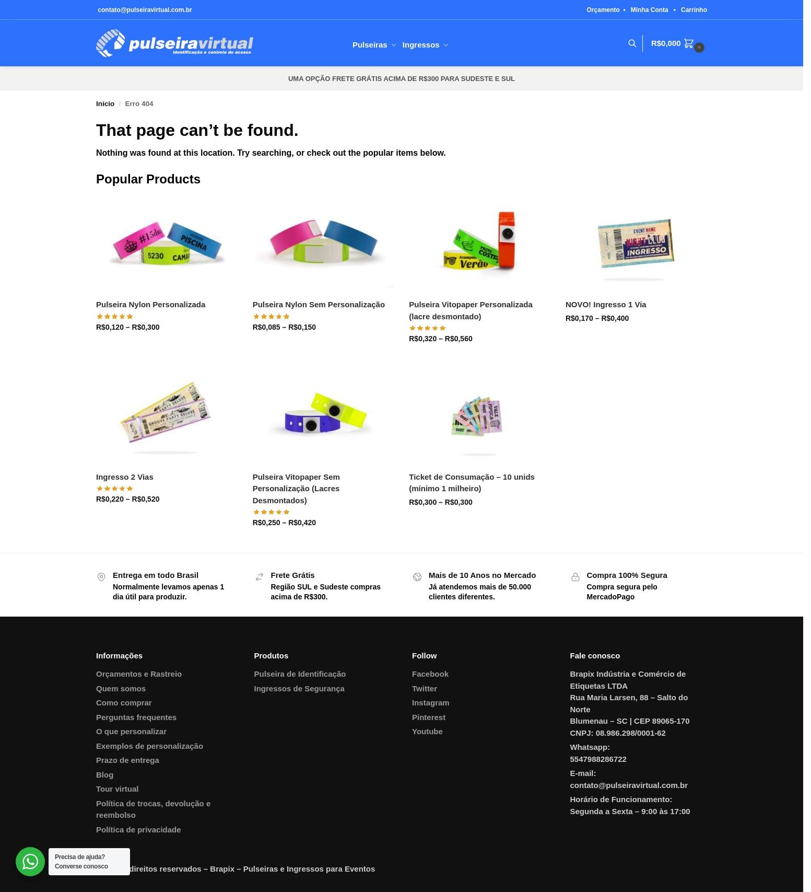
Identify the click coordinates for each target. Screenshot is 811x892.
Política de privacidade (138, 829)
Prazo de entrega (127, 760)
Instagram (431, 702)
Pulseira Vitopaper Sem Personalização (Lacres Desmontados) (296, 488)
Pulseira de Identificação (300, 673)
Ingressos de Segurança (299, 688)
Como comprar (124, 702)
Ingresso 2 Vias (125, 476)
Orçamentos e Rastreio (139, 673)
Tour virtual (117, 788)
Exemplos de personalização (149, 746)
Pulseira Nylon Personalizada (150, 304)
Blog (104, 774)
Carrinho (694, 10)
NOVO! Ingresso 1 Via (606, 304)
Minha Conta (649, 10)
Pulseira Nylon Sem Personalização (319, 304)
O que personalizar (131, 731)
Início (105, 104)
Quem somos (121, 688)
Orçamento (603, 10)
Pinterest (428, 717)
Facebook (430, 673)
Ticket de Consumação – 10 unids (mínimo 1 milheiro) (472, 482)
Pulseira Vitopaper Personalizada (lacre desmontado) (470, 310)
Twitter (424, 688)
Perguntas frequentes (136, 717)
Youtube (427, 731)
